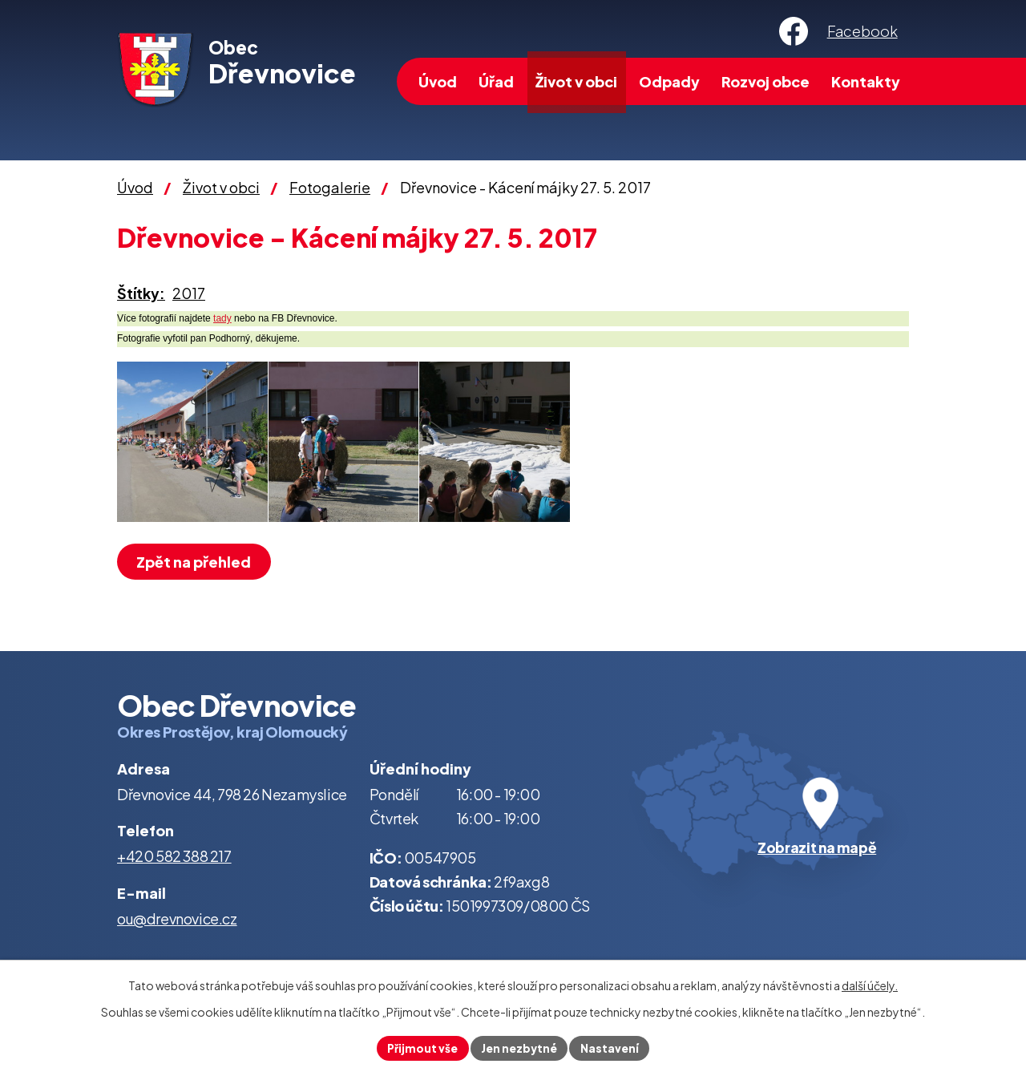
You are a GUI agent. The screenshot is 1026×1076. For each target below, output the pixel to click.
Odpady (669, 81)
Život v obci (576, 81)
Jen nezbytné (519, 1047)
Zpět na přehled (196, 561)
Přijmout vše (420, 1047)
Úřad (496, 81)
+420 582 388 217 (174, 856)
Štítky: (141, 293)
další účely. (870, 984)
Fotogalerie (329, 187)
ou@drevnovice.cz (177, 918)
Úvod (437, 81)
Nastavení (612, 1047)
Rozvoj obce (765, 81)
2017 (188, 293)
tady (222, 318)
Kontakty (865, 81)
